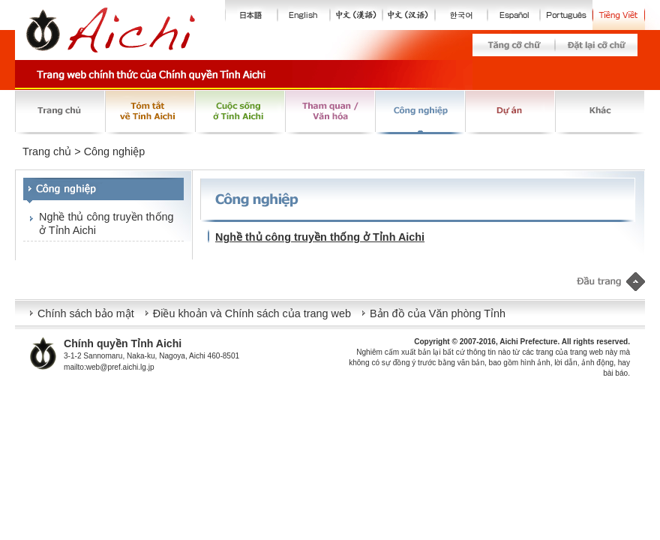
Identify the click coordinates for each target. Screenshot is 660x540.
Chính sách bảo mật (86, 314)
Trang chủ (46, 152)
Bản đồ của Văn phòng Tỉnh (438, 314)
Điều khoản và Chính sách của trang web (252, 314)
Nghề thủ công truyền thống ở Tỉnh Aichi (106, 223)
